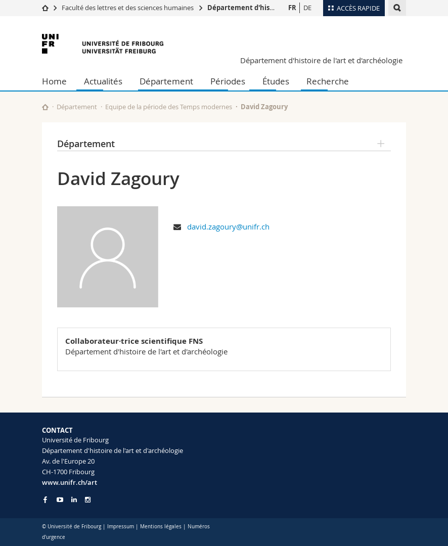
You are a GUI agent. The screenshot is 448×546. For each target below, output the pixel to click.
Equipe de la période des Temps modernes (168, 106)
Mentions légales (161, 526)
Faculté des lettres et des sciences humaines (128, 7)
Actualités (103, 81)
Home (54, 81)
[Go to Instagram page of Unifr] (88, 499)
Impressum (120, 526)
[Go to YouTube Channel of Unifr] (60, 499)
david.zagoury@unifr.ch (228, 226)
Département (166, 81)
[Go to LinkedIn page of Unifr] (74, 499)
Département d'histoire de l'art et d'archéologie (321, 60)
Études (275, 81)
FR (292, 7)
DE (307, 7)
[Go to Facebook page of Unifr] (45, 499)
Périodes (227, 81)
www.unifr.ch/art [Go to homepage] (69, 482)
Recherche (327, 81)
